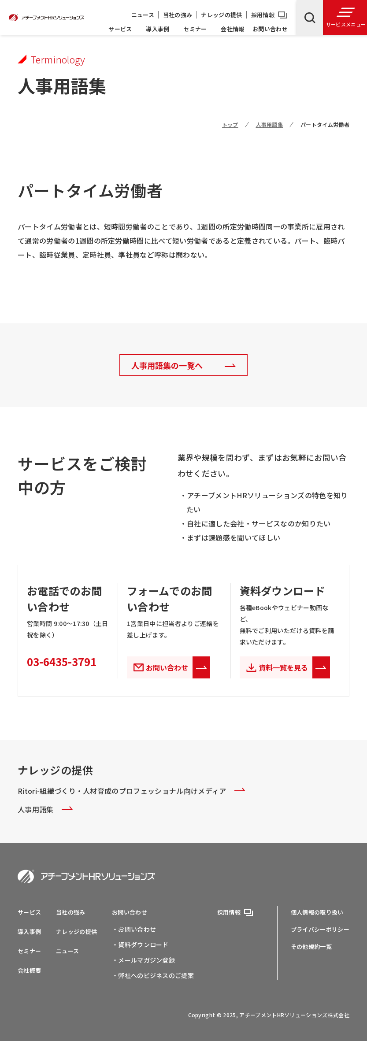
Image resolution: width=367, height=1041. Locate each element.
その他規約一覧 (311, 946)
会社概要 (29, 970)
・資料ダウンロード (140, 944)
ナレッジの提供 (221, 15)
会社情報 (232, 29)
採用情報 (262, 15)
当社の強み (178, 15)
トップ (230, 124)
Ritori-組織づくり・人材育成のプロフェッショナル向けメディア (131, 790)
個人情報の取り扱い (317, 912)
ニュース (142, 15)
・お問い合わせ (134, 929)
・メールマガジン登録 (143, 960)
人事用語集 (269, 124)
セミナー (195, 29)
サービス (120, 29)
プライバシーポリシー (320, 929)
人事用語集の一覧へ (167, 365)
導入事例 (157, 29)
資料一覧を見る (294, 667)
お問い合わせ (270, 29)
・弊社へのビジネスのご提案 (153, 975)
